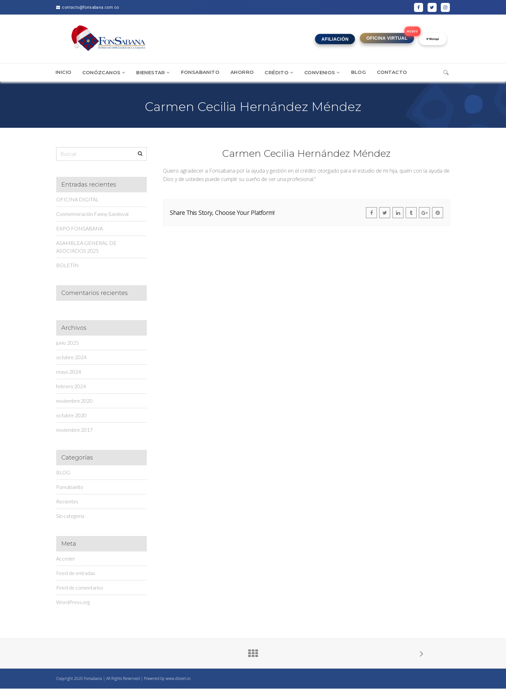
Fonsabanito (69, 487)
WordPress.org (73, 602)
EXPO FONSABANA (79, 228)
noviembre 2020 (74, 401)
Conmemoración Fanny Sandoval (92, 214)
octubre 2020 (71, 415)
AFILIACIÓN (335, 39)
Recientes (67, 501)
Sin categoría (70, 516)
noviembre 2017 (74, 430)
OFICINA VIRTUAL (387, 38)
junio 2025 (67, 342)
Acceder (65, 558)
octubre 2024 (71, 357)
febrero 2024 (71, 386)
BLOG (63, 472)
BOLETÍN (67, 265)
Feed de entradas (75, 573)
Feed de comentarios (79, 587)
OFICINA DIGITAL (77, 199)
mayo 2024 (68, 372)
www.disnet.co (178, 678)
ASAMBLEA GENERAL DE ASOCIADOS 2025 (86, 247)
